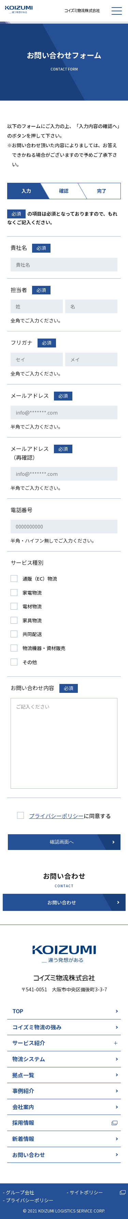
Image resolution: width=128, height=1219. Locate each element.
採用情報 (23, 1122)
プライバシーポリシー (56, 816)
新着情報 (23, 1138)
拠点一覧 (23, 1075)
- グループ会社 (18, 1192)
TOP (17, 1011)
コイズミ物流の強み (36, 1027)
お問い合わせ (28, 1155)
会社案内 (23, 1107)
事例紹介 (23, 1091)
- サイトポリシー (85, 1192)
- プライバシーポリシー (28, 1200)
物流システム (28, 1059)
